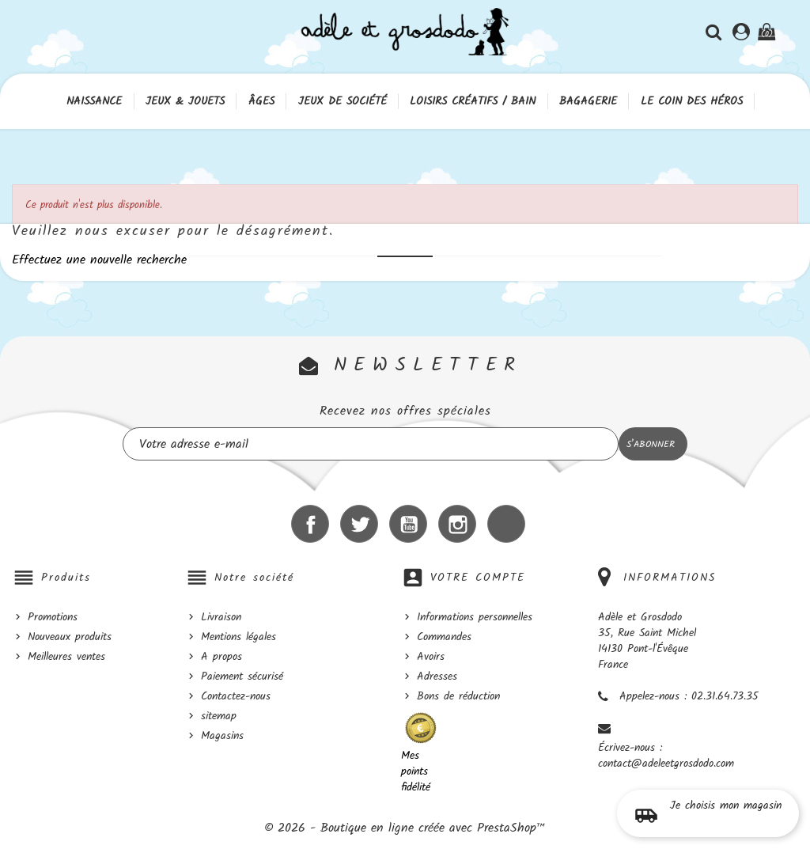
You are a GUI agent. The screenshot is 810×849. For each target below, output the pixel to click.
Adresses (437, 676)
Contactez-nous (236, 696)
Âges (261, 101)
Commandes (444, 637)
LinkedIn (506, 524)
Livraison (221, 617)
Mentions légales (238, 637)
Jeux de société (342, 101)
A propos (221, 656)
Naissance (94, 101)
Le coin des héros (692, 101)
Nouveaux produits (70, 637)
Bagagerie (588, 101)
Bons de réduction (458, 696)
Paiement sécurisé (242, 676)
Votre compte (477, 577)
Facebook (310, 524)
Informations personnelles (474, 617)
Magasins (222, 736)
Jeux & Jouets (185, 101)
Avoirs (431, 656)
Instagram (457, 524)
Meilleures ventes (66, 656)
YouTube (408, 524)
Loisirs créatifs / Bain (473, 101)
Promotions (53, 617)
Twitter (359, 524)
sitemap (219, 716)
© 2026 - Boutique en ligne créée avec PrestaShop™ (405, 828)
